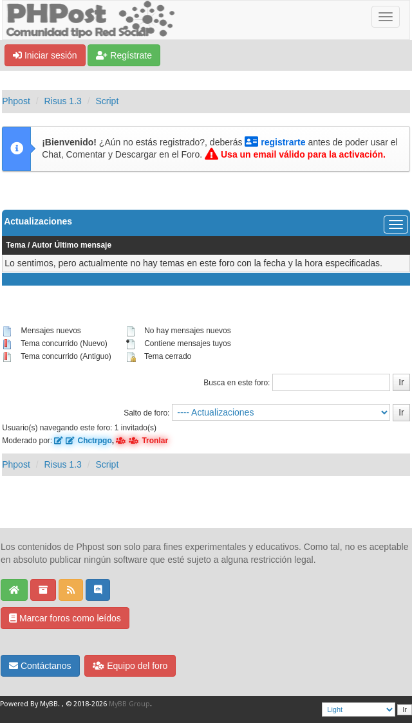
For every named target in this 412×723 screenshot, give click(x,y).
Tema (15, 245)
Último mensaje (82, 245)
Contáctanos (40, 666)
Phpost (16, 101)
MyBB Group (129, 704)
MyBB (49, 704)
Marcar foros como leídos (65, 618)
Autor (42, 245)
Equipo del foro (130, 666)
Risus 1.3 (62, 101)
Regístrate (123, 55)
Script (107, 101)
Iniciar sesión (45, 55)
